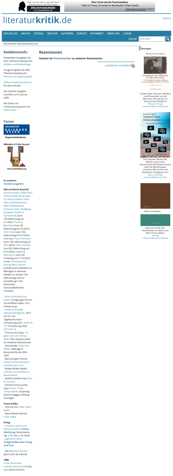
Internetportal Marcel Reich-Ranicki (15, 263)
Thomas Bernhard (13, 223)
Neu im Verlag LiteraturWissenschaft (155, 176)
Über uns (113, 33)
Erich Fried (9, 232)
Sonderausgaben (13, 183)
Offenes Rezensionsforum (18, 82)
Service (82, 33)
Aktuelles (10, 33)
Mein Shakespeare (13, 205)
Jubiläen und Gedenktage (17, 64)
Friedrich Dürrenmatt (14, 214)
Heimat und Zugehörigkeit (18, 76)
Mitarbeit (96, 33)
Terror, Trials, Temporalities (14, 390)
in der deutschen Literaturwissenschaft (15, 464)
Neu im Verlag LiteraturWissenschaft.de (155, 105)
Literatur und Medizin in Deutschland (17, 373)
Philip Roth (26, 192)
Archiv (25, 33)
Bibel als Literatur (18, 451)
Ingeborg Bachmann (14, 253)
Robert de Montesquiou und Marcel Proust (17, 363)
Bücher (52, 33)
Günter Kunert (11, 192)
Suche (133, 39)
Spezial (39, 33)
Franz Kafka (10, 416)
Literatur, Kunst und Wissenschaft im (16, 429)
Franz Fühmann (22, 238)
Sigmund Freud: (18, 442)
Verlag (167, 18)
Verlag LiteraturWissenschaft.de (155, 236)
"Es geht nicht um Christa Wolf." (16, 336)
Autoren (67, 33)
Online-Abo (10, 109)
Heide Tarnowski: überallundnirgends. (14, 311)
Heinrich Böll (10, 196)
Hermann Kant (12, 209)
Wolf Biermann (19, 202)
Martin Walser (14, 199)
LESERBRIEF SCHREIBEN (120, 66)
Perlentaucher (62, 58)
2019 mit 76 (10, 329)
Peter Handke (22, 245)
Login (127, 33)
